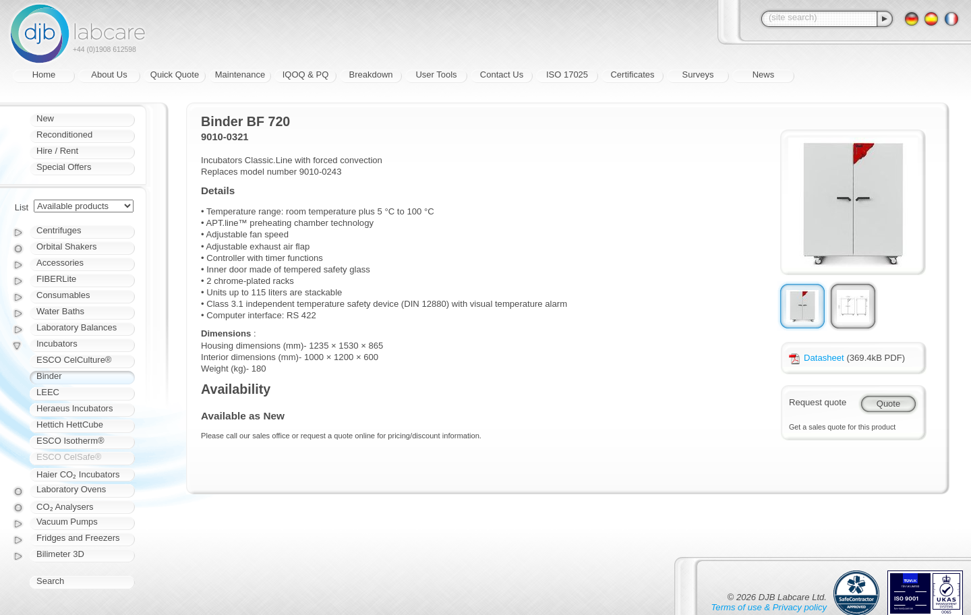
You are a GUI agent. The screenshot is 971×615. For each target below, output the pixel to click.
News (764, 74)
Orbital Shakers (66, 246)
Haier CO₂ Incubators (78, 474)
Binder (49, 376)
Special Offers (63, 167)
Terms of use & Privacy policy (769, 607)
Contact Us (501, 74)
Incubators (57, 344)
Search (50, 581)
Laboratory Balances (76, 327)
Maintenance (240, 74)
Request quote (817, 402)
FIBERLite (56, 279)
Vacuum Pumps (67, 522)
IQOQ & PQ (306, 74)
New (45, 118)
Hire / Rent (57, 151)
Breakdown (370, 74)
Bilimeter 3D (60, 554)
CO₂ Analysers (64, 507)
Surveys (698, 74)
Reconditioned (64, 134)
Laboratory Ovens (71, 489)
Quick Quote (174, 74)
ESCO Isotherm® (70, 441)
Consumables (63, 295)
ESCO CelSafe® (68, 457)
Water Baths (60, 311)
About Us (109, 74)
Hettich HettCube (69, 424)
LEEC (47, 392)
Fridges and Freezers (78, 538)
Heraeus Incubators (74, 408)
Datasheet (816, 358)
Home (44, 74)
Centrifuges (58, 230)
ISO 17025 (567, 74)
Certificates (632, 74)
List (21, 207)
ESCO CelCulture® (73, 360)
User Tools (436, 74)
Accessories (60, 263)
